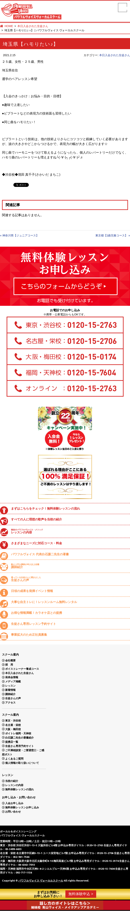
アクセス (10, 702)
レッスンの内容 (69, 531)
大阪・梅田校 (13, 729)
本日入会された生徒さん (32, 26)
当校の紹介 (11, 780)
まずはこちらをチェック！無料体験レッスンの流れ (45, 508)
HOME (9, 26)
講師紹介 (69, 566)
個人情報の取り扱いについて (22, 762)
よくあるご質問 (14, 758)
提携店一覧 (11, 741)
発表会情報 (11, 677)
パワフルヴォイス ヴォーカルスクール (40, 880)
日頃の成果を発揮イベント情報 (32, 591)
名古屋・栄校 (13, 724)
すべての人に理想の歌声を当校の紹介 (36, 519)
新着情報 (10, 689)
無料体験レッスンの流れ (19, 789)
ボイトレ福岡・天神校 (18, 733)
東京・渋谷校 (13, 720)
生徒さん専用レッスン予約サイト (33, 623)
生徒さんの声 (69, 579)
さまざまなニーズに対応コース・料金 (36, 543)
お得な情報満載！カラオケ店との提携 (36, 612)
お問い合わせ (13, 811)
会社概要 (10, 660)
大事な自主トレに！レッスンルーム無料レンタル (44, 602)
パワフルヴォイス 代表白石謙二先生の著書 (40, 554)
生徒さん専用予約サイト (19, 745)
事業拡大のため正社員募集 (29, 634)
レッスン (10, 685)
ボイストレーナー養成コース (22, 668)
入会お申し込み (14, 803)
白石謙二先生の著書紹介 (19, 737)
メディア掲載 (13, 681)
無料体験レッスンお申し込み (22, 807)
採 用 (9, 664)
